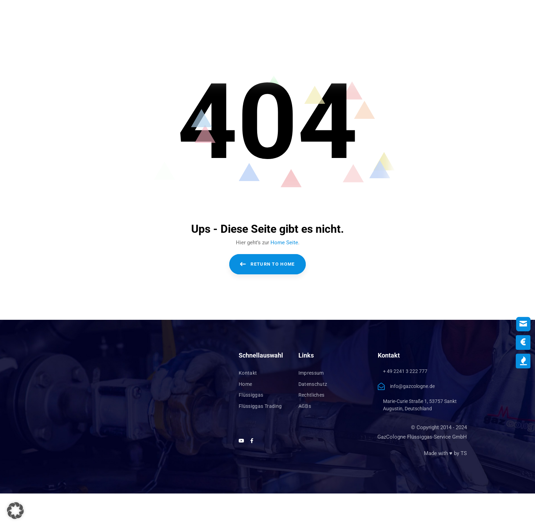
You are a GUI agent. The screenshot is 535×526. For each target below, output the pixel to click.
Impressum (311, 373)
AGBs (304, 406)
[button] (15, 510)
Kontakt (248, 373)
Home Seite (284, 242)
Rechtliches (311, 395)
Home (245, 384)
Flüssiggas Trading (260, 406)
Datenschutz (312, 384)
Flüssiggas (251, 395)
